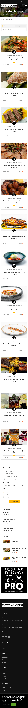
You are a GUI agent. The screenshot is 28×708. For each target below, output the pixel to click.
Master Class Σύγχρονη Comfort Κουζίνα (14, 380)
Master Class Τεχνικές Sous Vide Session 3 (14, 59)
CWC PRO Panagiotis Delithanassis (14, 55)
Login (25, 1)
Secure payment (5, 676)
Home (2, 19)
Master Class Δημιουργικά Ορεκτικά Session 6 (14, 166)
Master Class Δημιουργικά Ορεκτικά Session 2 (14, 309)
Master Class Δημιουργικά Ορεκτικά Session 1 (14, 344)
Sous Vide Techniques (12, 476)
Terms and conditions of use (8, 670)
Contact (3, 648)
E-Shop (3, 689)
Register (21, 1)
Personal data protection (7, 678)
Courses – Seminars (6, 687)
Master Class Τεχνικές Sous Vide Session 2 (14, 94)
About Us (4, 646)
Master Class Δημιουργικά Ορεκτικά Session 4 (14, 237)
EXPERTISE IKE (5, 613)
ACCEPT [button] (13, 704)
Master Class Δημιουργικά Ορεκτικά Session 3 (14, 273)
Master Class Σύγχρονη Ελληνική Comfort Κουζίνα (14, 416)
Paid (6, 497)
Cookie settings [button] (6, 704)
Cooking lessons (9, 471)
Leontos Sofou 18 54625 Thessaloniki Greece (13, 620)
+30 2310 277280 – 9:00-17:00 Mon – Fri (12, 627)
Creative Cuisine (10, 474)
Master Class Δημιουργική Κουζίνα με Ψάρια (14, 452)
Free (6, 495)
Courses (4, 662)
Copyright (4, 673)
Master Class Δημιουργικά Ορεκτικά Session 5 (14, 202)
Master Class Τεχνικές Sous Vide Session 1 (14, 130)
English (13, 1)
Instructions (5, 657)
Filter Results (14, 501)
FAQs (3, 659)
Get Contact (5, 634)
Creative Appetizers (11, 479)
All (6, 492)
